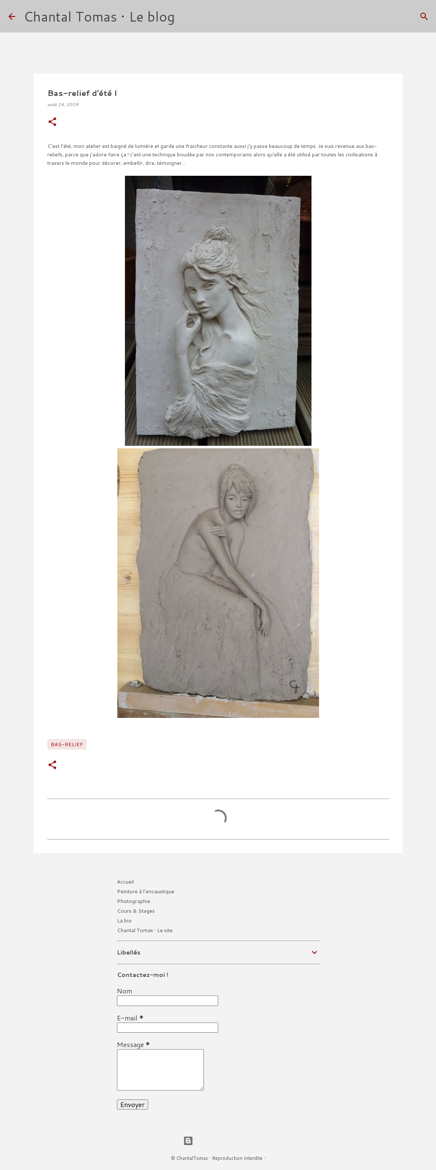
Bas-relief (67, 744)
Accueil (125, 881)
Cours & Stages (136, 910)
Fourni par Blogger (218, 1140)
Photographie (133, 901)
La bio (124, 920)
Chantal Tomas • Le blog (99, 16)
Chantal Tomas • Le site (145, 930)
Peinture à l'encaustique (145, 891)
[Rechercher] (186, 16)
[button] (52, 122)
